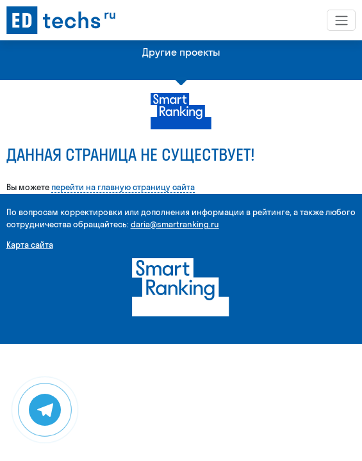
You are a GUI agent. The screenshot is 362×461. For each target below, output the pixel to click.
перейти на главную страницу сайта (123, 187)
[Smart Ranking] (181, 286)
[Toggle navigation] (341, 20)
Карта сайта (29, 244)
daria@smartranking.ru (175, 224)
